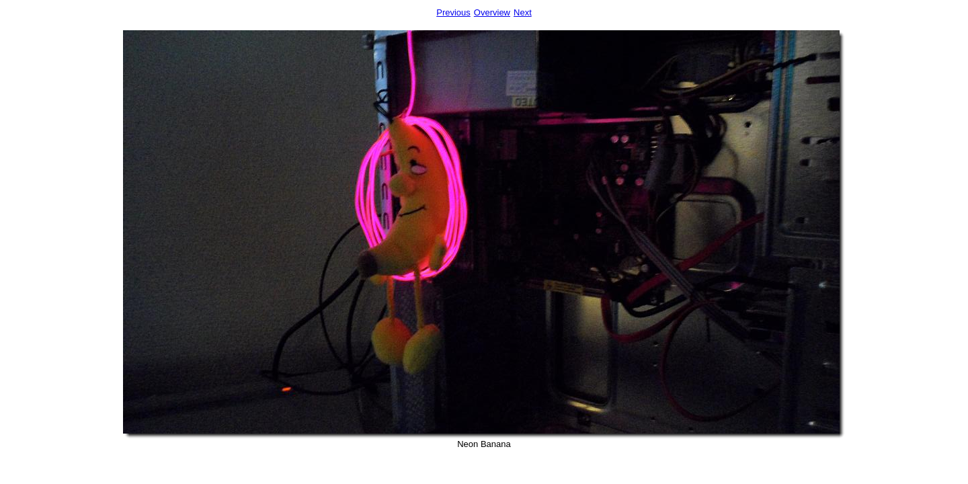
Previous (453, 12)
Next (523, 12)
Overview (492, 12)
